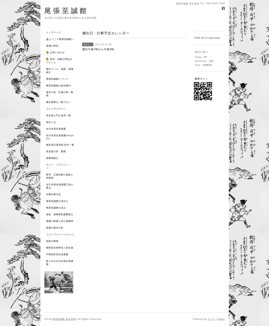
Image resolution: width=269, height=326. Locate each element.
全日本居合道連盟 (56, 129)
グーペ (211, 319)
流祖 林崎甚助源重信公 (59, 214)
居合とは (51, 122)
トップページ (53, 32)
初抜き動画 (52, 241)
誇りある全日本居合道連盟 (59, 263)
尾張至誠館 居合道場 (64, 319)
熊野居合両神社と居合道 (59, 247)
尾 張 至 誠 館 (65, 10)
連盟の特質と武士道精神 (59, 221)
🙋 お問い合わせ (55, 52)
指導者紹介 (52, 158)
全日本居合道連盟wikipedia (60, 137)
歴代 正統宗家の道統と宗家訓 (59, 176)
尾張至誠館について (57, 79)
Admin (221, 319)
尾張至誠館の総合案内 (58, 85)
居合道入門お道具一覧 (58, 115)
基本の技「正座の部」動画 (59, 94)
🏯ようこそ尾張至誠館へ (60, 39)
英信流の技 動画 (56, 151)
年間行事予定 (53, 194)
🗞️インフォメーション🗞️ (60, 234)
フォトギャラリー (56, 109)
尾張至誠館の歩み (56, 207)
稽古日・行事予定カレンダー (59, 166)
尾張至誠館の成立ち (57, 201)
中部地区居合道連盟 (57, 254)
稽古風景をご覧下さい (58, 102)
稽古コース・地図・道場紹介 (59, 71)
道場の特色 (53, 46)
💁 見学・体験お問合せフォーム (59, 61)
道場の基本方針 (54, 227)
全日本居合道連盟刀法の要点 (59, 186)
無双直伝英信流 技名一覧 (60, 144)
